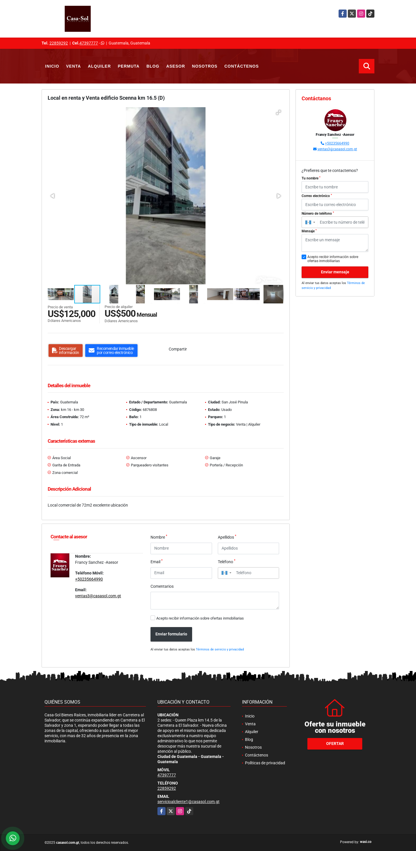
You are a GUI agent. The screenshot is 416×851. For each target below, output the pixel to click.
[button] (278, 112)
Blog (152, 66)
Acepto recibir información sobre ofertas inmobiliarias (200, 618)
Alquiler (99, 66)
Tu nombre (311, 178)
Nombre (159, 536)
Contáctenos (241, 66)
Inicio (52, 66)
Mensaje (309, 231)
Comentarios (162, 586)
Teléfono (226, 561)
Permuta (129, 66)
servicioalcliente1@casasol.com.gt (188, 801)
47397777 (88, 43)
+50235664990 (89, 579)
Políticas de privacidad (265, 763)
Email (157, 561)
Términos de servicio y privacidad (220, 649)
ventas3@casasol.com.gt (98, 596)
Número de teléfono (318, 213)
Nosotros (205, 66)
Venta (73, 66)
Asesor (175, 66)
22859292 (58, 43)
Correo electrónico (317, 196)
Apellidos (227, 536)
